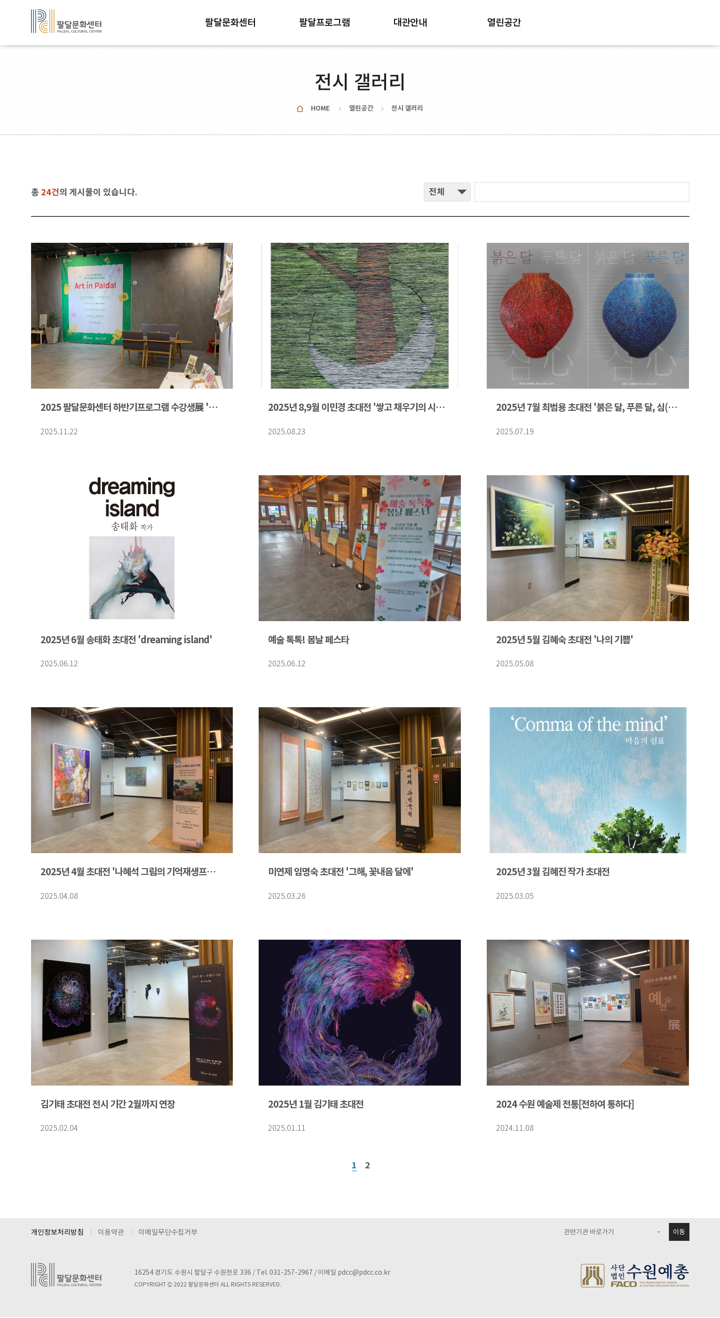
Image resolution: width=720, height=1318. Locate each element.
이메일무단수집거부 (168, 1233)
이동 (679, 1233)
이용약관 (111, 1233)
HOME (320, 108)
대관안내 (410, 22)
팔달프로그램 (324, 22)
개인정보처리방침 (57, 1233)
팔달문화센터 (230, 22)
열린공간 (504, 22)
